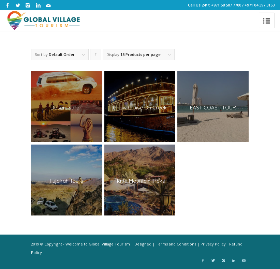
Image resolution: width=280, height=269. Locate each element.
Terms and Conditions (176, 243)
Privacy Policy (213, 243)
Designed (142, 243)
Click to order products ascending (95, 56)
